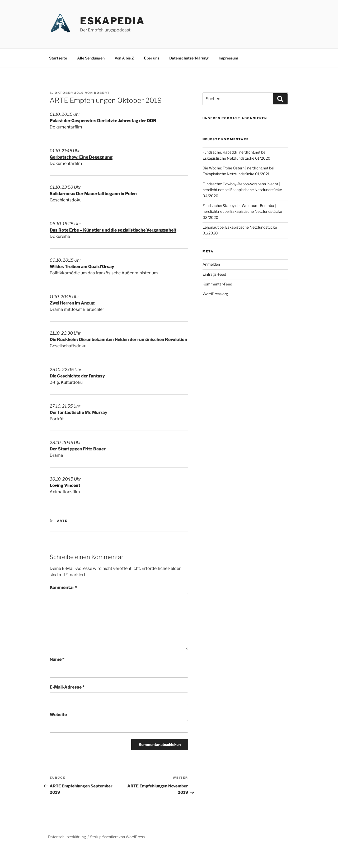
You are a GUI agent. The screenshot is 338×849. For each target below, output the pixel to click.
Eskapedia (112, 21)
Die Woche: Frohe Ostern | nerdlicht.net (235, 168)
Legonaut (211, 227)
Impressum (228, 58)
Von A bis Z (124, 58)
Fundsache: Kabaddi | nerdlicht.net (231, 152)
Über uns (151, 58)
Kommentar (63, 587)
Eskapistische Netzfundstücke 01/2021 (236, 174)
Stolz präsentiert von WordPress (117, 836)
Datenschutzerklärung (189, 58)
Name (57, 659)
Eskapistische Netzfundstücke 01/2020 (236, 158)
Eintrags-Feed (214, 274)
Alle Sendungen (91, 58)
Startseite (58, 58)
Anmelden (211, 264)
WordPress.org (215, 294)
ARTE (62, 521)
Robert (102, 93)
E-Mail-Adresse (67, 687)
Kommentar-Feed (217, 284)
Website (58, 714)
